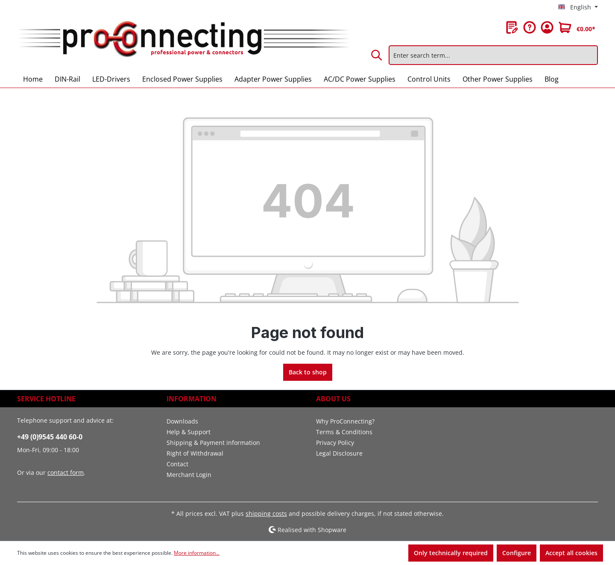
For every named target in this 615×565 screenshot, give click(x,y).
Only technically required (451, 553)
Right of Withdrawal (195, 453)
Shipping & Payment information (213, 442)
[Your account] (547, 27)
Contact (177, 464)
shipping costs (266, 513)
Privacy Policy (335, 442)
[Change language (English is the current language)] (578, 7)
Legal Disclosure (339, 453)
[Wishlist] (512, 27)
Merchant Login (189, 475)
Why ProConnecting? (345, 421)
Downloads (182, 421)
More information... (197, 552)
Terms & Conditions (344, 432)
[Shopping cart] (577, 27)
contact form (65, 472)
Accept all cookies (571, 553)
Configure (516, 553)
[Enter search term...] (493, 55)
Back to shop (308, 372)
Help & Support (189, 432)
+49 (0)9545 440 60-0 (49, 436)
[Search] (377, 55)
